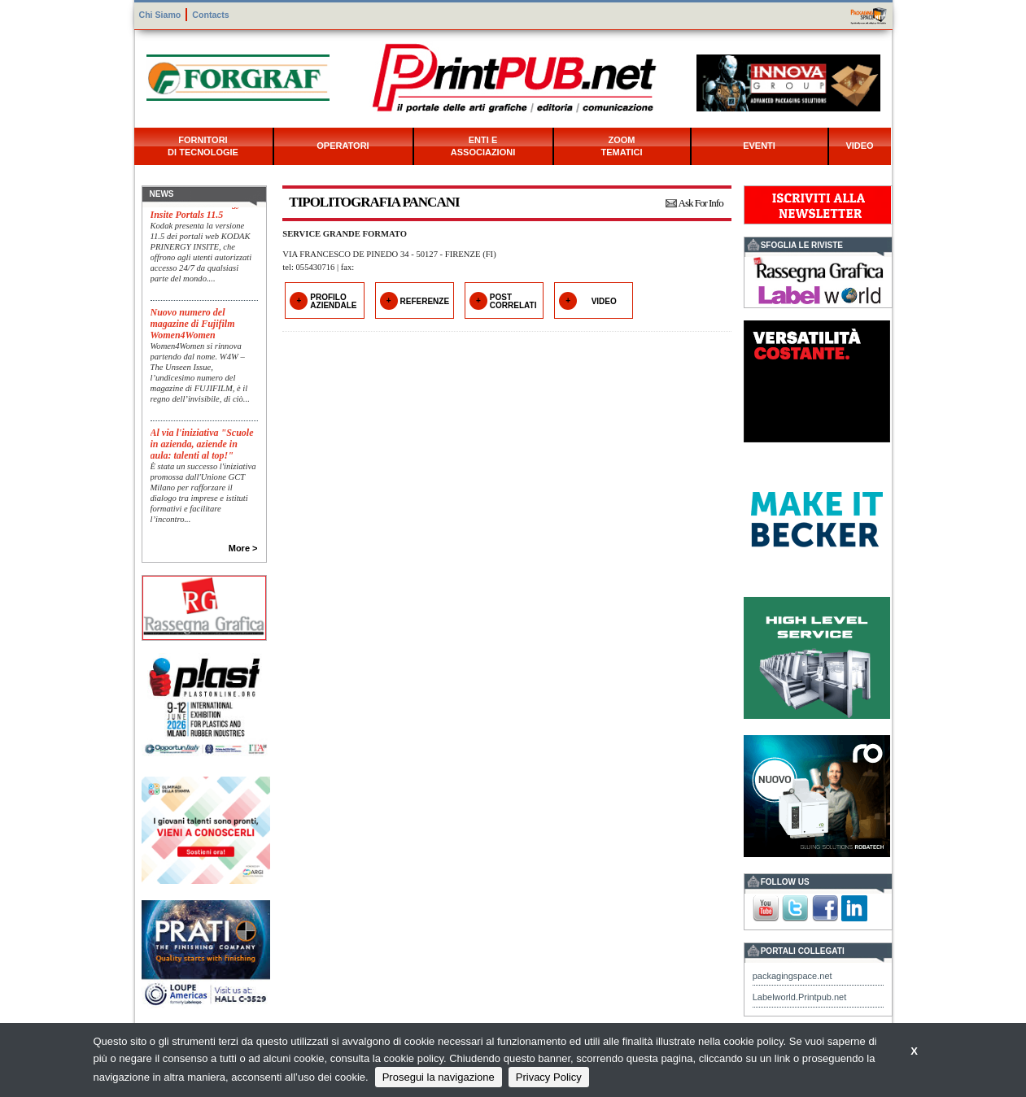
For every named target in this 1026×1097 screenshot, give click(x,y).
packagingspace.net (792, 976)
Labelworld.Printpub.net (800, 997)
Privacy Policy (549, 1077)
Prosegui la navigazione (438, 1077)
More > (243, 548)
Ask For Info (701, 203)
